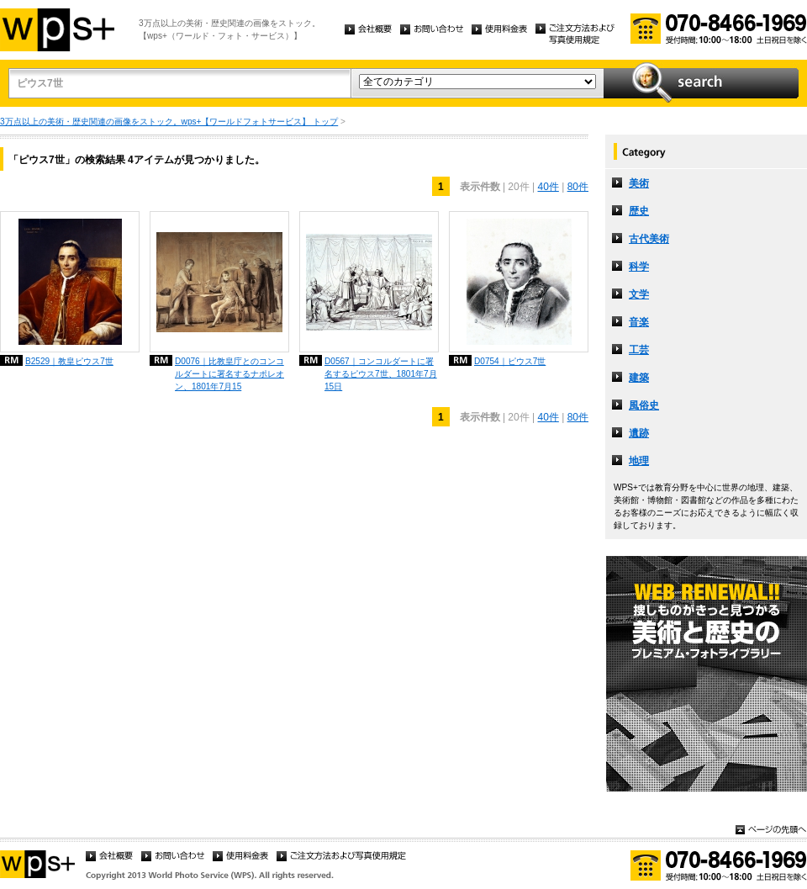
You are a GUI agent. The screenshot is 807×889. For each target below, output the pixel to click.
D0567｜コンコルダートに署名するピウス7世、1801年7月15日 (380, 374)
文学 (639, 294)
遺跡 (639, 433)
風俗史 (644, 405)
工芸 (639, 350)
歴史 (639, 211)
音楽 (639, 322)
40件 (547, 187)
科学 (639, 267)
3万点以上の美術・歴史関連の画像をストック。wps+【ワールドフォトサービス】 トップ (169, 121)
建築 (639, 378)
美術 (639, 183)
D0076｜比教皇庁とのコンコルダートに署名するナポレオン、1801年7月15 (229, 374)
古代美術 (649, 239)
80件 (577, 187)
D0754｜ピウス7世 (510, 361)
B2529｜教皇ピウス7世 (69, 361)
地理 (639, 461)
